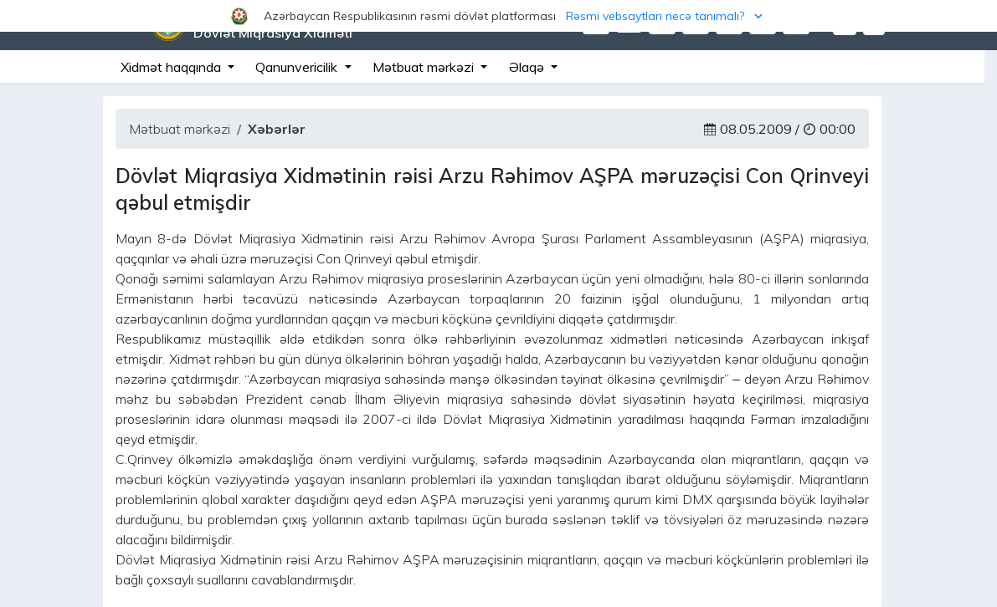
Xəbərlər (277, 128)
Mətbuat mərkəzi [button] (425, 67)
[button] (498, 16)
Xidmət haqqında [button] (172, 67)
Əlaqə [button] (528, 67)
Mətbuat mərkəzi (179, 128)
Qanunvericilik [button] (298, 67)
